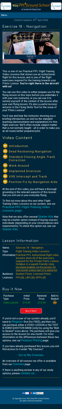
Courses (18, 364)
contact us (27, 373)
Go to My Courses (31, 355)
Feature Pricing (31, 340)
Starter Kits (45, 216)
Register (17, 321)
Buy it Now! (31, 310)
